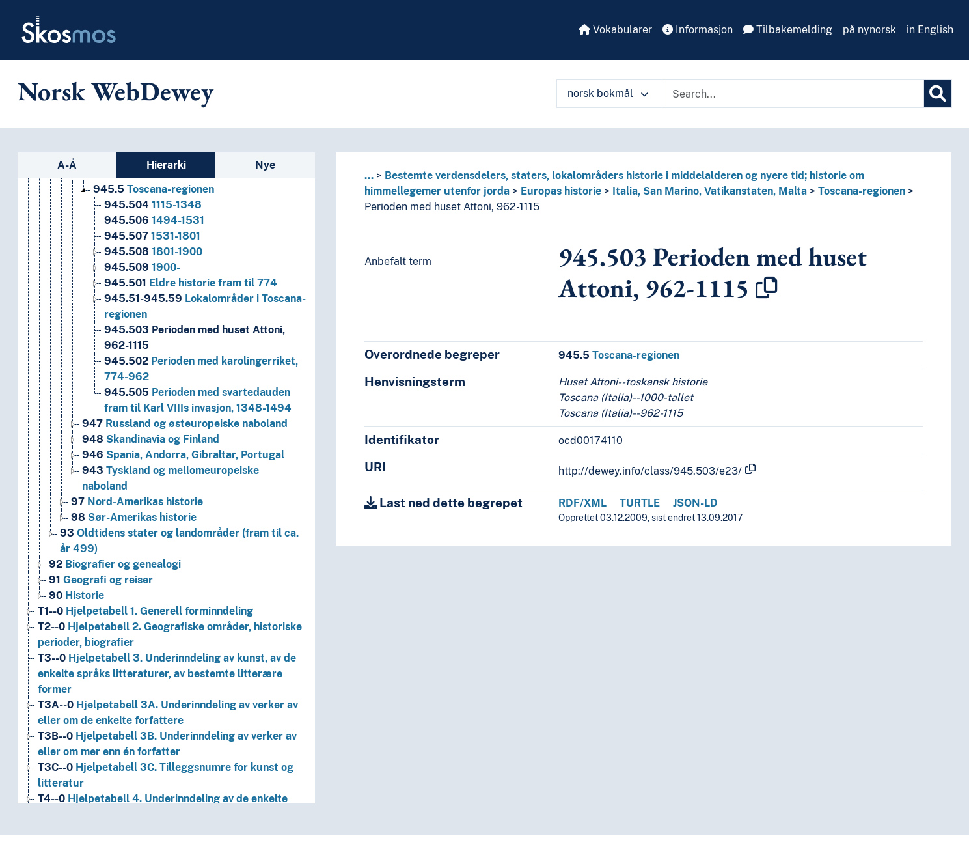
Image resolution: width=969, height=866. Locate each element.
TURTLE (640, 503)
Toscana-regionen (861, 191)
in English (930, 29)
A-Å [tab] (67, 165)
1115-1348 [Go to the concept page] (153, 205)
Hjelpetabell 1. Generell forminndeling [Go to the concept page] (145, 611)
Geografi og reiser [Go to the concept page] (101, 580)
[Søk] (937, 93)
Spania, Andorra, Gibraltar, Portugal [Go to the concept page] (183, 455)
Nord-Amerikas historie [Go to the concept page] (137, 502)
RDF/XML (582, 503)
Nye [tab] (265, 165)
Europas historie (561, 191)
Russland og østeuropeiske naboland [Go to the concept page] (185, 423)
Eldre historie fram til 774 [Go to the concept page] (190, 283)
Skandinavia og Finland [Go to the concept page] (150, 439)
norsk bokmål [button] (607, 93)
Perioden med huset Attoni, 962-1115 (451, 207)
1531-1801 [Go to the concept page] (152, 236)
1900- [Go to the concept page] (142, 267)
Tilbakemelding (787, 29)
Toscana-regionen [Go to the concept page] (153, 189)
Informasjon (697, 29)
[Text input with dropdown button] (794, 93)
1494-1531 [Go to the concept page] (154, 220)
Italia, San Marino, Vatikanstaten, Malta (709, 191)
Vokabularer (615, 29)
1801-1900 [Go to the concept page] (153, 251)
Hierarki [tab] (166, 165)
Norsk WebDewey (115, 91)
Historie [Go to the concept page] (76, 595)
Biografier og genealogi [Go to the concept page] (115, 564)
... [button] (369, 175)
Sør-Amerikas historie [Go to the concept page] (134, 517)
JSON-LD (695, 503)
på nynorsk (869, 29)
